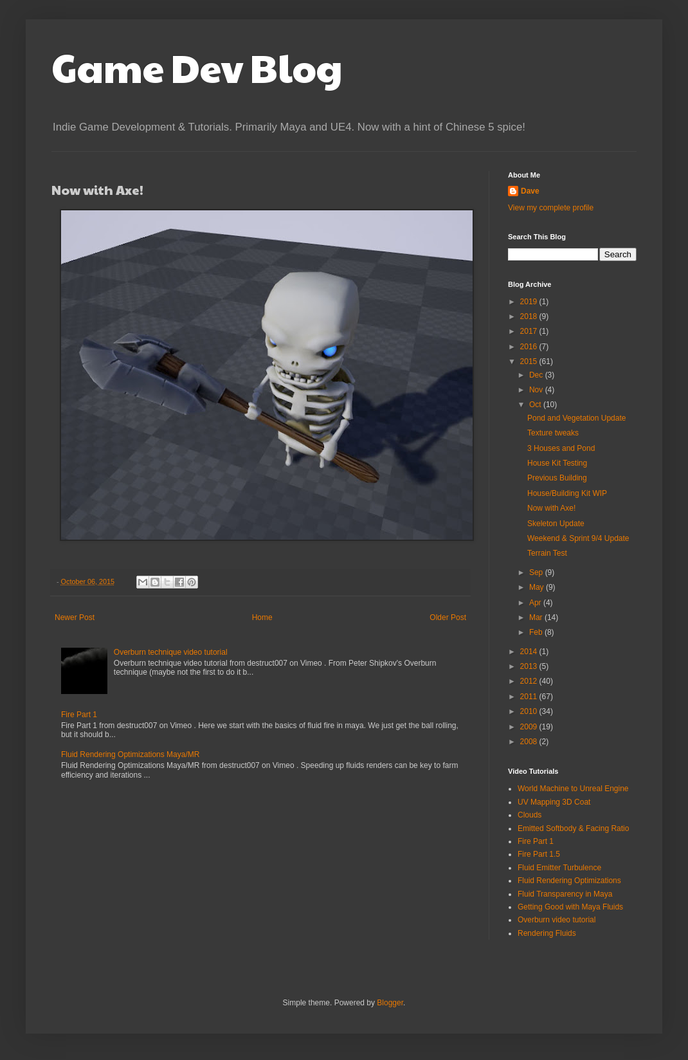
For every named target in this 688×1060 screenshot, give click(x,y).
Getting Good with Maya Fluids (570, 906)
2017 (529, 331)
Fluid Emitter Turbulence (559, 867)
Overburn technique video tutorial (171, 652)
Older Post (448, 617)
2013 (529, 666)
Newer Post (75, 617)
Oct (536, 404)
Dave (530, 191)
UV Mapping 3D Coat (554, 802)
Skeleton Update (555, 523)
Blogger (390, 1002)
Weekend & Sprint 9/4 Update (578, 538)
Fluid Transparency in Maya (565, 894)
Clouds (529, 814)
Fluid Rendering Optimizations (569, 880)
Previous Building (557, 477)
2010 (529, 711)
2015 (529, 361)
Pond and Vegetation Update (576, 418)
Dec (537, 374)
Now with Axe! (551, 508)
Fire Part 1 (79, 714)
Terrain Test (547, 553)
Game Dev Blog (197, 67)
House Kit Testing (557, 463)
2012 (529, 681)
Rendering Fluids (547, 933)
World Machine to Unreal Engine (573, 788)
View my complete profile (550, 207)
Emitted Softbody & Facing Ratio (573, 828)
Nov (537, 389)
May (537, 587)
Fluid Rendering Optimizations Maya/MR (130, 754)
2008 (529, 741)
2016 (529, 346)
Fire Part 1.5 (539, 854)
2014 (529, 651)
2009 (529, 726)
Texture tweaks (553, 432)
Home (262, 617)
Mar (537, 617)
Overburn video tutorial (556, 919)
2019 (529, 301)
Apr (536, 602)
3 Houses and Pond (561, 448)
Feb (537, 632)
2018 (529, 316)
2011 (529, 696)
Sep (537, 572)
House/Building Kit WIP (567, 493)
